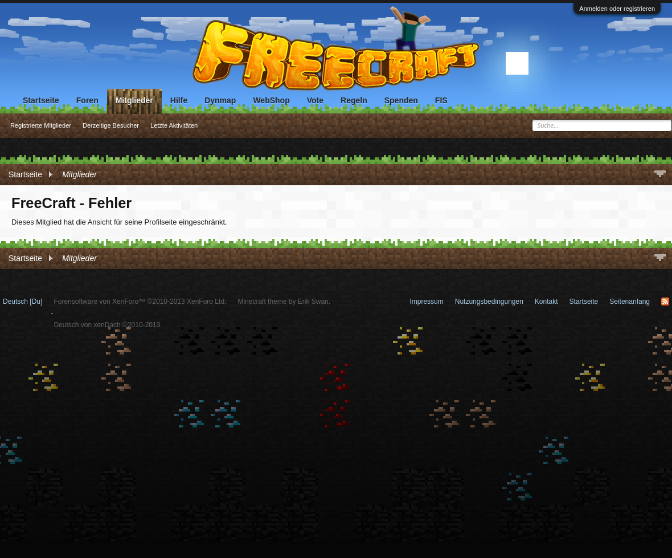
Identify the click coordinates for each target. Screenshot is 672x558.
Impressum (426, 302)
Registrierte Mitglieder (40, 125)
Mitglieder (134, 100)
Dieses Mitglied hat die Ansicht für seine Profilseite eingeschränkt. (119, 222)
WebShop (271, 100)
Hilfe (178, 100)
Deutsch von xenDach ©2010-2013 (107, 325)
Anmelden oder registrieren (617, 8)
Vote (315, 100)
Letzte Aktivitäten (174, 125)
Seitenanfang (629, 302)
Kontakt (546, 302)
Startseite (41, 100)
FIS (441, 100)
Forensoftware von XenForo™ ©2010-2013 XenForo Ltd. (140, 302)
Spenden (401, 100)
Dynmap (220, 100)
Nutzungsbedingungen (489, 302)
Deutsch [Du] (22, 302)
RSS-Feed (665, 302)
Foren (87, 100)
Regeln (354, 100)
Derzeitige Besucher (111, 125)
